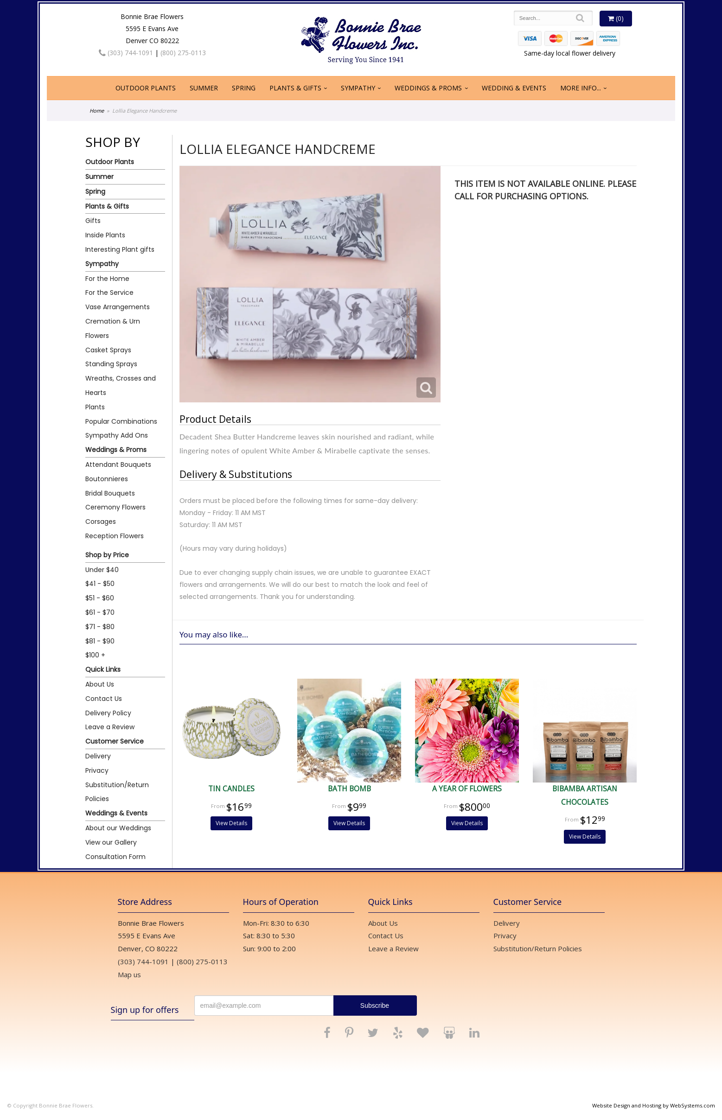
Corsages (100, 521)
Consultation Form (115, 856)
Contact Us (103, 698)
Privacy (97, 770)
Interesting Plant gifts (119, 249)
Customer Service (114, 741)
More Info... (580, 87)
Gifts (93, 220)
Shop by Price (107, 555)
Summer (204, 87)
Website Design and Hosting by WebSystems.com (653, 1105)
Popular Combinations (121, 421)
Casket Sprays (108, 350)
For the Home (107, 278)
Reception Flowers (114, 536)
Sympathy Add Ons (116, 435)
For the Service (109, 292)
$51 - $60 (99, 598)
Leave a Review (109, 727)
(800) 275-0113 (183, 52)
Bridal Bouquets (110, 493)
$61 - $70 (100, 612)
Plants (95, 407)
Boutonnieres (106, 479)
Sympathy (358, 87)
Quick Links (103, 669)
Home (96, 110)
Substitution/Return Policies (117, 792)
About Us (99, 684)
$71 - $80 (100, 626)
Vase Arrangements (117, 307)
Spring (244, 87)
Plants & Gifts (295, 87)
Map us (129, 974)
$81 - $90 (100, 641)
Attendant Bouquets (118, 464)
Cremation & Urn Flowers (112, 328)
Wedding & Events (514, 87)
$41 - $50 (100, 583)
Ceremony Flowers (115, 507)
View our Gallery (111, 842)
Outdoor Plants (145, 87)
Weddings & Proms (428, 87)
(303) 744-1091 (126, 52)
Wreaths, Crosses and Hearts (120, 385)
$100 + (95, 655)
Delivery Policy (108, 713)
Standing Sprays (111, 364)
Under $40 (102, 569)
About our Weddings (118, 828)
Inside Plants (105, 235)
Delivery (98, 756)
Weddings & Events (116, 813)
